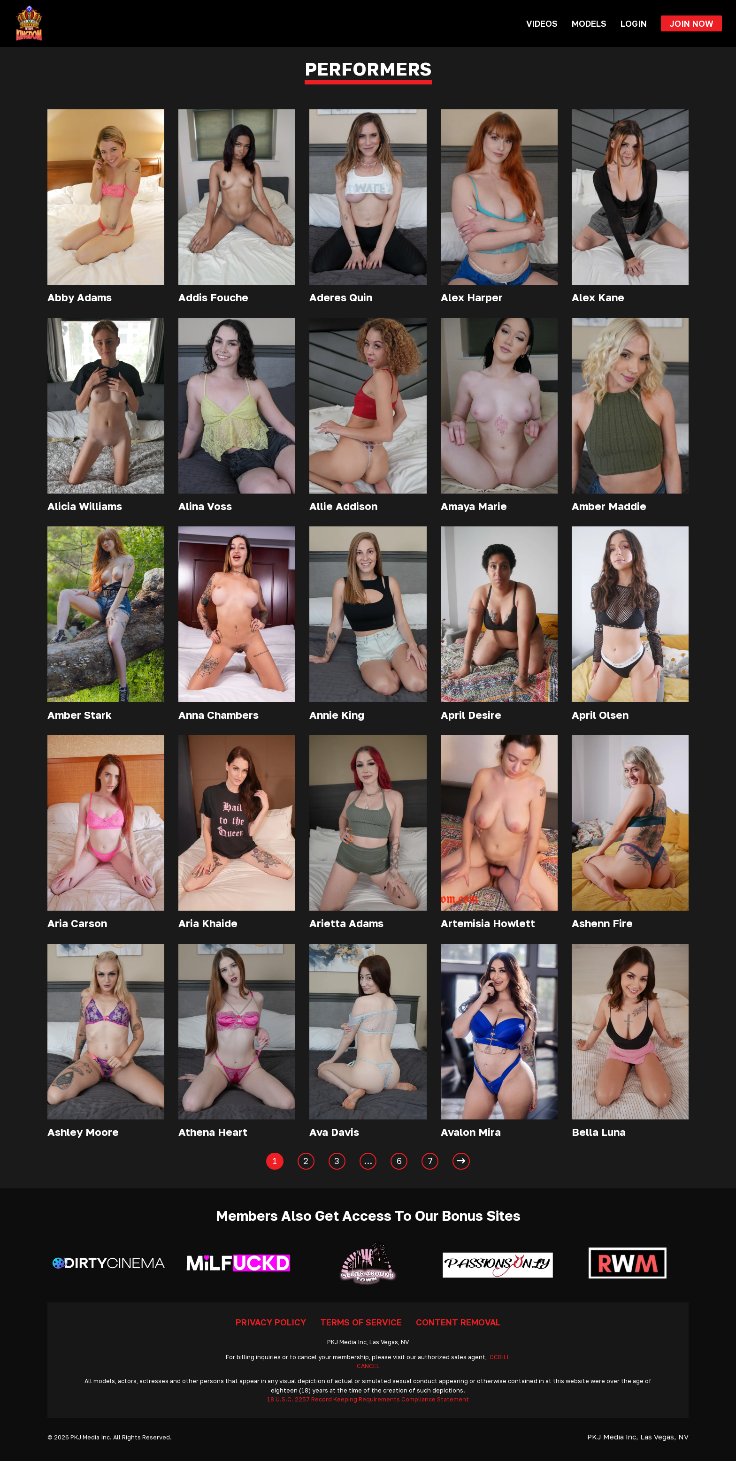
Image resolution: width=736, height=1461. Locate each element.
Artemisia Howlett (488, 923)
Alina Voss (205, 506)
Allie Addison (343, 506)
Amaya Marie (474, 506)
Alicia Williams (84, 506)
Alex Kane (598, 297)
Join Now (691, 23)
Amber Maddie (609, 506)
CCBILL (500, 1357)
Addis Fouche (213, 297)
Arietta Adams (346, 923)
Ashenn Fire (602, 923)
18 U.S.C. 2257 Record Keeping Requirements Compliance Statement (368, 1399)
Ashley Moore (83, 1132)
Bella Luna (599, 1132)
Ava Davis (334, 1132)
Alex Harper (472, 297)
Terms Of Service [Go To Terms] (361, 1322)
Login (634, 23)
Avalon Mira (471, 1132)
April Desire (471, 714)
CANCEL (368, 1366)
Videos (542, 23)
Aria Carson (77, 923)
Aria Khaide (208, 923)
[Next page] (460, 1161)
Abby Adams (79, 297)
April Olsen (600, 714)
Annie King (336, 714)
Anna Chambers (218, 714)
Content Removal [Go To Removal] (458, 1322)
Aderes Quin (340, 297)
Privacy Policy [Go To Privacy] (271, 1322)
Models (589, 23)
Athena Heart (212, 1132)
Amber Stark (79, 714)
